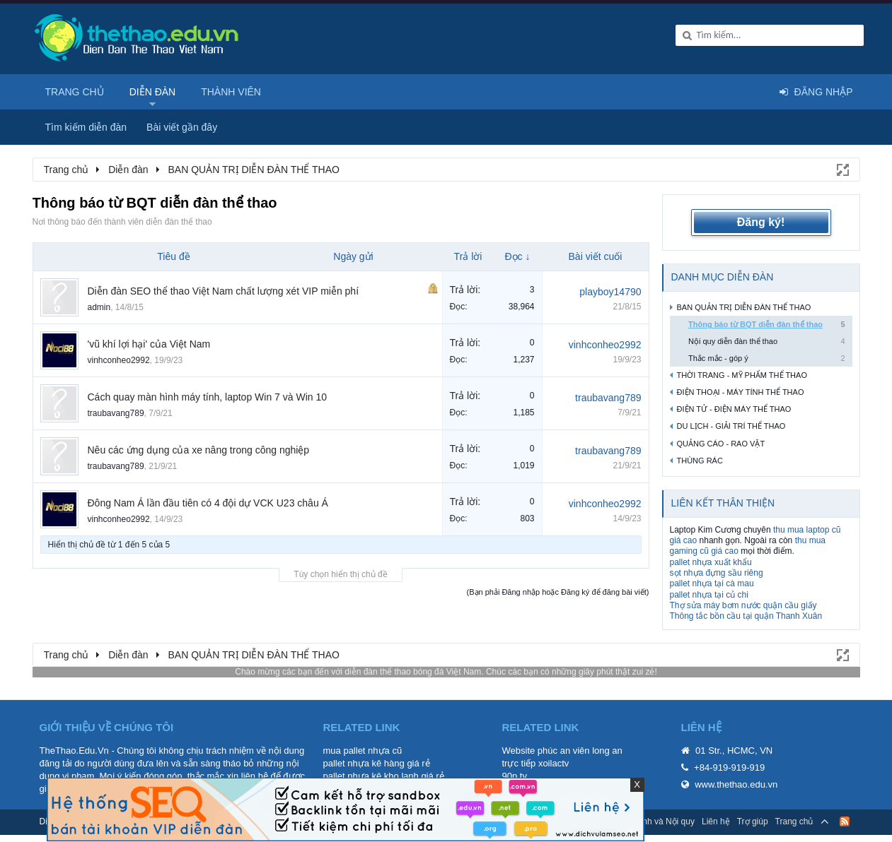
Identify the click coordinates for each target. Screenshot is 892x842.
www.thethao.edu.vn (736, 784)
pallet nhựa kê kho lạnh (371, 776)
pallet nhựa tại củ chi (709, 595)
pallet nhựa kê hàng (364, 763)
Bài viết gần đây (181, 127)
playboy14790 (610, 291)
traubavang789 (116, 413)
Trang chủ (74, 91)
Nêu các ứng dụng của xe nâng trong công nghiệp (199, 450)
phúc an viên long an (580, 750)
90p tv (514, 776)
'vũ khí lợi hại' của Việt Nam (149, 344)
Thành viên (231, 91)
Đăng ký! (761, 222)
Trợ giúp (752, 821)
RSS (845, 821)
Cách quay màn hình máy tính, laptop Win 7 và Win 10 (208, 397)
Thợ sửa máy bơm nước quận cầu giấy (743, 605)
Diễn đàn (152, 91)
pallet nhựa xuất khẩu (711, 562)
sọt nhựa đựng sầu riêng (716, 573)
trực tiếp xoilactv (535, 763)
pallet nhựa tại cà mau (712, 583)
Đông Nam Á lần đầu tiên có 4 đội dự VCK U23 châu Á (208, 503)
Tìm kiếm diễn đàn (86, 127)
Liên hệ (716, 821)
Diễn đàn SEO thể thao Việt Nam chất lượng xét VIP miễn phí (223, 291)
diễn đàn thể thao (377, 672)
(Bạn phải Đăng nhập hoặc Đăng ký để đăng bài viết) (558, 592)
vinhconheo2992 (119, 360)
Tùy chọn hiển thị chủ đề (340, 574)
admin (99, 307)
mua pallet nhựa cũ (362, 750)
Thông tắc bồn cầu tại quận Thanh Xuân (746, 616)
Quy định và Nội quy (656, 821)
